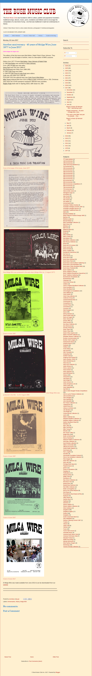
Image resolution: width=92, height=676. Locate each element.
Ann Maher (66, 201)
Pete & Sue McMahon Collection (72, 457)
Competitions (67, 303)
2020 (66, 80)
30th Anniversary (68, 171)
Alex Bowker (66, 198)
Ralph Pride (66, 476)
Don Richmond (67, 326)
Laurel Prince (67, 406)
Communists (66, 301)
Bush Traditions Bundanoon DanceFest (74, 273)
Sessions (65, 502)
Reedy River (66, 483)
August (69, 99)
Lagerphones (67, 404)
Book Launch (67, 247)
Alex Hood (66, 199)
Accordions (66, 194)
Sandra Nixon (67, 499)
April (68, 125)
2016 (66, 136)
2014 (66, 141)
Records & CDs (67, 481)
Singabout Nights (68, 511)
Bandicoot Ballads (68, 213)
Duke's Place (67, 331)
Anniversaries (11, 601)
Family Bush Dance (68, 341)
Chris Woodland (67, 289)
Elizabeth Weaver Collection (71, 336)
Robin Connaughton (68, 488)
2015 (66, 138)
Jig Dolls (65, 389)
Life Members (67, 410)
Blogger (58, 672)
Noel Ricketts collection (69, 443)
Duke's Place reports (69, 333)
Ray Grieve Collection (69, 480)
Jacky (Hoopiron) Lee (69, 384)
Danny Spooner (67, 313)
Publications (66, 473)
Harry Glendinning (68, 361)
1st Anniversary (67, 166)
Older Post (56, 657)
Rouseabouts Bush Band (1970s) (72, 494)
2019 (66, 83)
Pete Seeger (66, 459)
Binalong (65, 231)
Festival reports (67, 343)
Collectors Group (68, 298)
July (68, 102)
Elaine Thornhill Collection (70, 334)
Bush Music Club (11, 18)
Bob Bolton (66, 238)
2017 (66, 87)
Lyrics (64, 415)
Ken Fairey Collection (69, 403)
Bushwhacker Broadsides (70, 277)
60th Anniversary (68, 182)
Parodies (65, 453)
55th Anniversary (68, 178)
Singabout (66, 509)
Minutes (65, 431)
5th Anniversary (67, 180)
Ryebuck (65, 495)
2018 (66, 85)
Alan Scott (66, 196)
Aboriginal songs (68, 192)
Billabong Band (67, 229)
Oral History (66, 450)
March (69, 128)
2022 (66, 75)
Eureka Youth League (69, 340)
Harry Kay (66, 362)
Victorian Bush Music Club (70, 534)
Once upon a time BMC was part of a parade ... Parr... (75, 115)
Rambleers (66, 478)
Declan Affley (67, 320)
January (69, 133)
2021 (66, 78)
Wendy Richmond (68, 541)
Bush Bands (66, 255)
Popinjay (65, 471)
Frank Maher (66, 348)
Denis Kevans (67, 322)
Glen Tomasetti (67, 352)
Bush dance (66, 257)
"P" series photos (68, 159)
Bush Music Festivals (69, 268)
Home (6, 35)
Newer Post (7, 657)
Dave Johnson (67, 319)
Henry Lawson (67, 368)
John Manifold (67, 399)
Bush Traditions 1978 (69, 271)
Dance (65, 312)
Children (65, 284)
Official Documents (68, 446)
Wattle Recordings (68, 539)
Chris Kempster (67, 287)
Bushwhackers (67, 278)
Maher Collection (68, 417)
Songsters (66, 515)
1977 (66, 150)
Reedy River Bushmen (69, 485)
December (70, 90)
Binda (64, 233)
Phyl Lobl (65, 462)
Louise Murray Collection (70, 413)
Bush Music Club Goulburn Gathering (73, 263)
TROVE (65, 527)
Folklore (65, 347)
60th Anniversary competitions (71, 184)
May (68, 123)
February (69, 130)
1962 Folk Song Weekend (70, 164)
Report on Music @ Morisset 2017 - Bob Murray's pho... (74, 107)
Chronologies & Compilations (71, 291)
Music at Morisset (68, 436)
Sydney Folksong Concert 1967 (72, 520)
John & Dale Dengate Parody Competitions (75, 391)
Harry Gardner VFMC (69, 359)
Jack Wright (66, 380)
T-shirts (65, 522)
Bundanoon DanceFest (69, 252)
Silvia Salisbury (67, 508)
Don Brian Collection (69, 324)
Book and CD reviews (69, 245)
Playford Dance (67, 466)
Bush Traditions (67, 270)
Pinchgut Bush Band (69, 464)
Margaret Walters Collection (71, 420)
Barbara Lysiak (67, 219)
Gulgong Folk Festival (69, 357)
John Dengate (67, 397)
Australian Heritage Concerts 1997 (72, 206)
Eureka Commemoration (70, 338)
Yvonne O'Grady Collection (70, 546)
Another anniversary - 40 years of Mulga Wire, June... (75, 111)
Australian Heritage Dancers (71, 208)
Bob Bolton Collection (69, 240)
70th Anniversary (68, 187)
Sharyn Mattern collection (70, 506)
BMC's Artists (67, 236)
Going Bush (66, 354)
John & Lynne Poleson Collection (72, 394)
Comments (68, 56)
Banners (65, 217)
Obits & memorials (68, 445)
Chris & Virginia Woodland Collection (73, 285)
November (70, 92)
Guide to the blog (51, 35)
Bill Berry (65, 226)
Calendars (66, 280)
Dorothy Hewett (67, 327)
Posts (66, 53)
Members (65, 424)
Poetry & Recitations (69, 469)
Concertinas (66, 306)
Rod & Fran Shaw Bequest (70, 490)
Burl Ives (65, 254)
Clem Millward (67, 292)
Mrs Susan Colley (68, 432)
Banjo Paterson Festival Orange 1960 (73, 215)
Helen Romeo (67, 366)
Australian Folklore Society (70, 205)
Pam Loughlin (67, 452)
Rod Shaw (66, 492)
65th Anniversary (68, 185)
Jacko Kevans (67, 382)
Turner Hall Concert (68, 530)
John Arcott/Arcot (68, 396)
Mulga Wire (23, 601)
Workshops (66, 545)
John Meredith (67, 401)
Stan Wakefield (67, 518)
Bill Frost (65, 227)
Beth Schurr (66, 224)
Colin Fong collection (69, 296)
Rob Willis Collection (69, 487)
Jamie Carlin (66, 385)
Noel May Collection (68, 441)
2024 (66, 70)
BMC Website (16, 35)
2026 (66, 65)
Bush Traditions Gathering (70, 275)
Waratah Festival (68, 538)
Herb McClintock (68, 373)
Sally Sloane (66, 497)
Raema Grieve (67, 474)
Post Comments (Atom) (35, 661)
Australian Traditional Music (71, 210)
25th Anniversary (68, 168)
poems (65, 467)
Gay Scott (66, 350)
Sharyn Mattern (67, 504)
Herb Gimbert (67, 369)
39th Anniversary (68, 173)
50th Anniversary (68, 177)
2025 (66, 68)
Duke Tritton (66, 329)
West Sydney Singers (69, 543)
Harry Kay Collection (69, 364)
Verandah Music (67, 532)
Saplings (65, 501)
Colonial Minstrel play (69, 299)
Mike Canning (67, 427)
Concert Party (67, 305)
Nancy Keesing (67, 438)
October (69, 94)
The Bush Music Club (29, 11)
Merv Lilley (66, 425)
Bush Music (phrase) (69, 259)
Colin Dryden (67, 294)
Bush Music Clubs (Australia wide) (72, 266)
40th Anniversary (68, 175)
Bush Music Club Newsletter (71, 264)
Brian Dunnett (67, 248)
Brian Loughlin (67, 250)
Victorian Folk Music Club (70, 536)
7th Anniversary (67, 189)
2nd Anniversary (67, 170)
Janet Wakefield (67, 387)
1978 (66, 148)
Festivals (65, 345)
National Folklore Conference (71, 439)
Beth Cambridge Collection (70, 222)
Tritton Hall (66, 525)
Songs (65, 513)
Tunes (65, 529)
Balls (64, 212)
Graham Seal (67, 355)
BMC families (67, 234)
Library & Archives (68, 408)
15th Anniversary (68, 163)
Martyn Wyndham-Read (70, 422)
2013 (66, 143)
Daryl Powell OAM (68, 315)
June (68, 104)
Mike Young (66, 429)
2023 (66, 73)
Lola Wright (66, 411)
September (70, 97)
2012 (66, 145)
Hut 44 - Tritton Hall (29, 35)
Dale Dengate (67, 310)
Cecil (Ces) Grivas (68, 282)
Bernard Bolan (67, 220)
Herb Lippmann (67, 371)
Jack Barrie (66, 378)
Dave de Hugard (67, 317)
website (5, 585)
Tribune (65, 523)
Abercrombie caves (68, 191)
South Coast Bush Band (70, 516)
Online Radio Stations (69, 448)
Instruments (66, 376)
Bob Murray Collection (69, 241)
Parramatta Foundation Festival (72, 455)
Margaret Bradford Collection (71, 418)
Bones (65, 243)
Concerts (65, 308)
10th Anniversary (68, 161)
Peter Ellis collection (68, 460)
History (40, 35)
